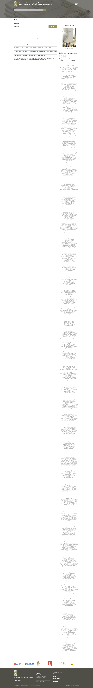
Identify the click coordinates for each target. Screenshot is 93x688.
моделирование (73, 431)
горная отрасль (69, 278)
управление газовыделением (69, 302)
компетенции (70, 321)
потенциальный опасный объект (69, 254)
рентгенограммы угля (69, 70)
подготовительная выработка (69, 299)
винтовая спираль (65, 152)
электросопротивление (66, 535)
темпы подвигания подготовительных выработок (69, 293)
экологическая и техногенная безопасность (69, 162)
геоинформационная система (69, 109)
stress (65, 321)
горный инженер (69, 119)
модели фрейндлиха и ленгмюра (67, 543)
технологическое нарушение (66, 191)
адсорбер (71, 641)
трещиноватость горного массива (69, 108)
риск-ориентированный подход (69, 420)
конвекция (64, 246)
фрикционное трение (66, 158)
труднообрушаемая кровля (69, 406)
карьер (73, 444)
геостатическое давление (65, 571)
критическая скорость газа (69, 401)
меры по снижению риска (69, 590)
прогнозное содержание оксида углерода (69, 189)
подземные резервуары (69, 303)
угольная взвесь (73, 557)
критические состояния (71, 143)
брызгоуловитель (73, 311)
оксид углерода (69, 187)
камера (70, 83)
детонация (73, 69)
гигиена (64, 124)
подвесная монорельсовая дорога (69, 169)
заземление (75, 128)
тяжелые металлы (65, 542)
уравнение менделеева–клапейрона (69, 399)
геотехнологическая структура (69, 271)
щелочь (74, 534)
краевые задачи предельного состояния (69, 347)
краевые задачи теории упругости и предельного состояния (69, 487)
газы (69, 517)
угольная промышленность (69, 197)
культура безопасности (69, 391)
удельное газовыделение (69, 188)
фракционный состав (69, 618)
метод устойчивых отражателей (69, 584)
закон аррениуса (72, 246)
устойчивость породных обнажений (69, 374)
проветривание (74, 517)
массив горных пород (69, 261)
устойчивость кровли (69, 521)
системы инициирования (69, 447)
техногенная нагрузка (72, 214)
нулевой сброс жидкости (69, 649)
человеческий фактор (69, 471)
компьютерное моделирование (69, 332)
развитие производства (69, 465)
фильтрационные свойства (69, 565)
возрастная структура (67, 617)
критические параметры (69, 598)
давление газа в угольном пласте (69, 576)
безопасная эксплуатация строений (69, 211)
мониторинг (72, 213)
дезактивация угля (73, 185)
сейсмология (63, 205)
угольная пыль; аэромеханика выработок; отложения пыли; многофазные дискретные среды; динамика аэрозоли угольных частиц (69, 549)
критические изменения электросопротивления (69, 177)
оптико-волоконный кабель (69, 545)
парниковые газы (65, 515)
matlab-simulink (69, 432)
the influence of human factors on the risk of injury (69, 320)
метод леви (74, 592)
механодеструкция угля (69, 184)
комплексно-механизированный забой (69, 90)
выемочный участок (67, 300)
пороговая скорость (73, 171)
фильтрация (74, 380)
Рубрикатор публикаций (41, 676)
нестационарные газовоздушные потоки (69, 285)
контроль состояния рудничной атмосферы (69, 136)
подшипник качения (73, 231)
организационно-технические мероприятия (69, 93)
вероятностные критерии (69, 505)
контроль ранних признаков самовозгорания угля (69, 138)
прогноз (71, 174)
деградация (66, 613)
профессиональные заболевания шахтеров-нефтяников (69, 436)
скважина (74, 71)
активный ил (64, 495)
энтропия (62, 307)
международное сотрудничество (69, 159)
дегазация (66, 73)
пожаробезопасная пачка (72, 134)
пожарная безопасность (69, 76)
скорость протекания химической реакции (69, 554)
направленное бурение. (69, 74)
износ (73, 172)
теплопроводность (67, 245)
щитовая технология (71, 121)
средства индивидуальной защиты (69, 546)
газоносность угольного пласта (69, 441)
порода (74, 560)
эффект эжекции (73, 518)
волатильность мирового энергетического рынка (69, 87)
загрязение (74, 612)
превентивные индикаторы (69, 394)
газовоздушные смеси (69, 305)
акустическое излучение (69, 636)
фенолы (73, 349)
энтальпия (65, 291)
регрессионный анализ (69, 457)
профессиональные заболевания (69, 221)
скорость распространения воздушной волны (69, 514)
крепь (66, 85)
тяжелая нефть (71, 312)
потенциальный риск (69, 198)
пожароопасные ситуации (69, 202)
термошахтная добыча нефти (69, 433)
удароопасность (65, 173)
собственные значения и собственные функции (69, 249)
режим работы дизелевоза (71, 170)
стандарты (74, 130)
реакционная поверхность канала (69, 627)
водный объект (66, 213)
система (76, 543)
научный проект (69, 160)
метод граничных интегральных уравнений (69, 651)
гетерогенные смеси (73, 500)
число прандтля (64, 629)
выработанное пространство (69, 573)
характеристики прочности (69, 344)
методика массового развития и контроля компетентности (69, 428)
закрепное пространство (69, 602)
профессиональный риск (69, 103)
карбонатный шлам (72, 308)
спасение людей (73, 258)
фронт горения (69, 356)
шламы (74, 617)
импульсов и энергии (69, 290)
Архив (49, 14)
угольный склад (72, 544)
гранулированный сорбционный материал (69, 310)
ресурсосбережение (72, 648)
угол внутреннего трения (69, 265)
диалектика (65, 118)
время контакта (73, 542)
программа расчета (69, 450)
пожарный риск (69, 255)
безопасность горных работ (69, 296)
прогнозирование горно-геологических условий (69, 520)
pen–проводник (73, 430)
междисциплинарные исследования (69, 89)
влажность (74, 535)
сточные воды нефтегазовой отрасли (69, 643)
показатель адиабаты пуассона (71, 307)
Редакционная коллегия (41, 677)
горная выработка (69, 269)
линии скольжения (69, 345)
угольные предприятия (66, 463)
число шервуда (69, 252)
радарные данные (69, 577)
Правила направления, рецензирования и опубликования (43, 680)
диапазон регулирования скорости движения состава (69, 230)
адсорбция (69, 309)
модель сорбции (69, 388)
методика (67, 174)
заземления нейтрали (65, 431)
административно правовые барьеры (69, 464)
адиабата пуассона (69, 181)
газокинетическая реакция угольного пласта (69, 298)
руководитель (69, 284)
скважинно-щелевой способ (69, 147)
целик (65, 84)
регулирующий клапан (69, 240)
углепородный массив (69, 633)
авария (76, 190)
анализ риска (75, 100)
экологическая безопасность (69, 645)
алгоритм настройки (67, 533)
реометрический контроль (66, 380)
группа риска (64, 353)
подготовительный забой (69, 112)
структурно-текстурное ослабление (69, 377)
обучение (64, 126)
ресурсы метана (64, 517)
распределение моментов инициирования (69, 449)
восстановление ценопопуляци (69, 616)
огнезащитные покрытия (69, 77)
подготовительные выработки (69, 368)
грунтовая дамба (69, 97)
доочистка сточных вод (69, 351)
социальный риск (73, 199)
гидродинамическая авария (66, 100)
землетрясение (72, 527)
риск (74, 314)
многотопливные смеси (67, 560)
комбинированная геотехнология (69, 272)
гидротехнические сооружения (69, 96)
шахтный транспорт (69, 241)
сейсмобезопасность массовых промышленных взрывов (69, 453)
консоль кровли (74, 373)
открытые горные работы (69, 497)
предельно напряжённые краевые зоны (69, 564)
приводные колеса (67, 172)
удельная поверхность (69, 443)
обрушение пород (69, 375)
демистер (66, 312)
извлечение (70, 85)
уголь (67, 83)
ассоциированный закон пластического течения (69, 631)
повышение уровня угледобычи (69, 88)
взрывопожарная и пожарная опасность (69, 201)
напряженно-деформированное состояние (69, 523)
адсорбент (64, 352)
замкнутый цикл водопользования (69, 647)
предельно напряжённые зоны (69, 343)
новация (75, 120)
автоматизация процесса (69, 282)
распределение (69, 561)
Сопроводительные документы (59, 673)
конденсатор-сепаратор (69, 642)
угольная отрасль (69, 75)
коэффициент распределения (69, 385)
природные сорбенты (65, 415)
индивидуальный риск (65, 199)
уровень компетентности (69, 474)
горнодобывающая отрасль (69, 123)
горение (74, 68)
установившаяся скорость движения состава (69, 226)
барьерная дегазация (67, 444)
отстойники (63, 501)
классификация (69, 472)
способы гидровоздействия (69, 145)
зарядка (75, 243)
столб (62, 84)
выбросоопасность (65, 185)
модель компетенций (69, 322)
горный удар (65, 527)
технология (75, 84)
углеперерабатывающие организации (69, 503)
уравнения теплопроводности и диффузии (69, 552)
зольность (73, 619)
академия (74, 158)
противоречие (72, 118)
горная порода (66, 153)
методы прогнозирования (69, 281)
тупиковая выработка (65, 518)
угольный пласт (66, 71)
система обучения (67, 283)
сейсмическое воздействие (69, 446)
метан (62, 67)
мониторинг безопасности (69, 98)
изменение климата (65, 398)
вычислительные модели (69, 218)
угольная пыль (67, 67)
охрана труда (69, 219)
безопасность (69, 122)
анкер (76, 152)
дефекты (75, 561)
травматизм (72, 101)
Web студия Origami (76, 685)
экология (71, 416)
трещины (69, 562)
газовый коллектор (67, 603)
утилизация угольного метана (69, 516)
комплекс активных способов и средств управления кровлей (69, 409)
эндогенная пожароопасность (69, 131)
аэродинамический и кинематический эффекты (69, 237)
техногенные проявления (69, 154)
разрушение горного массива (69, 155)
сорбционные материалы (72, 462)
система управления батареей (67, 243)
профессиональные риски (69, 127)
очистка (72, 415)
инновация (64, 121)
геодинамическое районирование (69, 337)
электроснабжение (70, 190)
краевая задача (66, 556)
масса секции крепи (64, 227)
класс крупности (66, 619)
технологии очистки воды (69, 646)
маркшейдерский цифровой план (69, 106)
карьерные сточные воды (67, 604)
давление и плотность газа (69, 511)
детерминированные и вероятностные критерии (69, 196)
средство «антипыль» (69, 168)
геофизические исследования (69, 599)
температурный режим (68, 314)
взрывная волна (66, 69)
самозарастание (69, 588)
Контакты (69, 14)
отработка (74, 83)
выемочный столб (65, 491)
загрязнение (72, 419)
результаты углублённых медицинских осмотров (69, 440)
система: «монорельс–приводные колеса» (69, 228)
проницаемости (66, 489)
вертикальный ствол (73, 78)
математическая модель (72, 501)
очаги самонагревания (69, 286)
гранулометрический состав (71, 536)
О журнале (32, 14)
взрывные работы (69, 445)
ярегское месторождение (69, 313)
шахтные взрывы (74, 67)
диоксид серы (64, 308)
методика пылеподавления (69, 167)
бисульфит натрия (65, 311)
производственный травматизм (69, 325)
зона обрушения (69, 601)
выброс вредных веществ (66, 499)
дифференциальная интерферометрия (69, 585)
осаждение (66, 500)
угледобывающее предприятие (69, 326)
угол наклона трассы (73, 227)
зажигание (64, 143)
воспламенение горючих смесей (69, 157)
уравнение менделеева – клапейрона (69, 628)
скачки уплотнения (72, 291)
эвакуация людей (65, 258)
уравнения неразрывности (69, 355)
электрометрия (73, 173)
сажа (62, 500)
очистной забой (69, 372)
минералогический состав (72, 620)
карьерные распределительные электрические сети (69, 329)
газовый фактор (69, 574)
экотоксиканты (66, 419)
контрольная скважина (73, 404)
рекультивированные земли (69, 587)
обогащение (65, 621)
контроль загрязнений (67, 541)
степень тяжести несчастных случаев (69, 390)
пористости (73, 489)
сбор (75, 604)
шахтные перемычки (69, 591)
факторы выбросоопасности (69, 360)
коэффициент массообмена (69, 251)
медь (76, 415)
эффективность (66, 116)
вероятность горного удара (69, 175)
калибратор (71, 152)
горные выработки (69, 141)
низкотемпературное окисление (69, 186)
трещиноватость (65, 378)
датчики (74, 541)
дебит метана (72, 73)
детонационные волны (69, 182)
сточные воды (67, 349)
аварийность (65, 101)
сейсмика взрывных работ (69, 455)
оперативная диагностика (69, 379)
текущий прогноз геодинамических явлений (69, 635)
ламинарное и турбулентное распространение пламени (69, 358)
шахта (63, 83)
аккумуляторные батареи (69, 239)
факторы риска (69, 476)
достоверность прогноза (69, 365)
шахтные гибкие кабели (66, 130)
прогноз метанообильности (69, 301)
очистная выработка (69, 410)
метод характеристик (69, 183)
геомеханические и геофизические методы (69, 531)
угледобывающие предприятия (69, 473)
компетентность (71, 126)
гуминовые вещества (67, 414)
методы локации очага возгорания (69, 140)
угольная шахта (69, 111)
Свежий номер (59, 14)
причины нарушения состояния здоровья (69, 589)
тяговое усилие (65, 171)
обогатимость (63, 620)
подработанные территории (69, 212)
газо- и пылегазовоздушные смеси (69, 142)
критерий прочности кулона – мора (69, 348)
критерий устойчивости (69, 376)
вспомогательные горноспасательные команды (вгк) (69, 426)
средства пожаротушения (69, 260)
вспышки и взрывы (69, 156)
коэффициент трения (69, 222)
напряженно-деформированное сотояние (69, 652)
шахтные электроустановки (66, 128)
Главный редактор (40, 681)
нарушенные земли (69, 586)
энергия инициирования (69, 559)
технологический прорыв (71, 117)
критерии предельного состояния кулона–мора (69, 268)
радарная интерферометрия (69, 579)
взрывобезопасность (66, 68)
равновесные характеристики (69, 386)
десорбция (66, 416)
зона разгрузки (75, 571)
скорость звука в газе (69, 512)
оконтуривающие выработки (69, 657)
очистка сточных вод (69, 644)
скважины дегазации (69, 572)
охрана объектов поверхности (69, 210)
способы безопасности (69, 504)
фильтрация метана (69, 402)
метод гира (63, 557)
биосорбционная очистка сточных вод (69, 496)
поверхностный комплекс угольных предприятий (69, 204)
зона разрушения (64, 404)
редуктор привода (65, 231)
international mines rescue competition (69, 429)
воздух (65, 558)
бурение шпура (72, 442)
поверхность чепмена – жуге (69, 336)
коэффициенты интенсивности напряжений (69, 275)
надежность (63, 190)
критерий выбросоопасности (69, 532)
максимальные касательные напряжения (69, 405)
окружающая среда (69, 417)
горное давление (65, 371)
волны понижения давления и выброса (69, 400)
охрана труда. (64, 78)
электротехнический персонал (69, 354)
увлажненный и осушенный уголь (69, 133)
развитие (64, 117)
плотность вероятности (69, 359)
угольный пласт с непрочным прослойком (69, 563)
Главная (23, 14)
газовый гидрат (65, 333)
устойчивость (64, 407)
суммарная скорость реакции (69, 626)
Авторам (41, 14)
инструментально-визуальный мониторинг (69, 485)
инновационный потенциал (67, 120)
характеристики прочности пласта (69, 413)
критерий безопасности (69, 99)
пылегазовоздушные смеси (69, 244)
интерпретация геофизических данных (69, 526)
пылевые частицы (69, 217)
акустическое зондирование (69, 600)
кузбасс (62, 206)
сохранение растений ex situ (69, 614)
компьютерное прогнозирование (69, 110)
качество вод (64, 214)
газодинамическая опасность (69, 575)
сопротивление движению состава (69, 224)
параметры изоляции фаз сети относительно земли (69, 331)
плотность (63, 536)
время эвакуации (69, 259)
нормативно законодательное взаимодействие (69, 468)
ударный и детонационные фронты (69, 335)
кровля (70, 84)
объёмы (73, 603)
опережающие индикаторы (69, 393)
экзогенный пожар (64, 544)
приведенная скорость (69, 597)
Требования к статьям (57, 672)
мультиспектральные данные (69, 578)
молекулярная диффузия (69, 477)
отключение (75, 191)
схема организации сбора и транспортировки (69, 607)
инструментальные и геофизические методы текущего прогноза (69, 363)
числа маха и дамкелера (69, 144)
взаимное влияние (69, 483)
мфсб (76, 544)
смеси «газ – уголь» (73, 398)
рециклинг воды (64, 648)
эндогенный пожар (69, 132)
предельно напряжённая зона (69, 632)
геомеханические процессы (69, 490)
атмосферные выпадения (69, 216)
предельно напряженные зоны (69, 266)
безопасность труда (69, 323)
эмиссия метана (72, 515)
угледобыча (73, 116)
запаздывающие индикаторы (69, 392)
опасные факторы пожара (69, 200)
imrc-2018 (63, 430)
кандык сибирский (69, 615)
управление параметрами (69, 448)
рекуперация (73, 242)
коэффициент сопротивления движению (69, 223)
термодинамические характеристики (69, 387)
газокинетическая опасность (69, 369)
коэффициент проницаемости (69, 403)
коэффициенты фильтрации (69, 488)
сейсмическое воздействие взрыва (69, 456)
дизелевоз (63, 170)
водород (68, 557)
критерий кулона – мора (73, 629)
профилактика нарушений (69, 470)
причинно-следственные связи (69, 102)
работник (73, 283)
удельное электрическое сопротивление (69, 418)
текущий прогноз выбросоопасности (69, 529)
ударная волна (71, 558)
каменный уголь (73, 333)
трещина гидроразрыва (69, 277)
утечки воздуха (63, 134)
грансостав (63, 561)
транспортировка (69, 605)
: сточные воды (63, 462)
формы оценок (74, 463)
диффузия (73, 245)
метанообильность (69, 366)
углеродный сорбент (71, 495)
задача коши (73, 556)
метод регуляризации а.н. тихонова (69, 528)
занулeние (68, 430)
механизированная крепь (65, 373)
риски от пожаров (69, 506)
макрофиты (71, 613)
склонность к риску (72, 353)
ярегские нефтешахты (69, 434)
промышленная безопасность (69, 475)
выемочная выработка (72, 407)
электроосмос (65, 534)
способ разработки (69, 270)
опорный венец (72, 153)
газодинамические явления (69, 334)
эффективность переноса (69, 502)
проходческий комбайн (69, 113)
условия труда (71, 124)
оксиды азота (75, 499)
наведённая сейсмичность (71, 205)
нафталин (67, 641)
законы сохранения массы (69, 289)
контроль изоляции (69, 129)
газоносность (69, 294)
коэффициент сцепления (69, 264)
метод (74, 300)
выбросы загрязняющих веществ (69, 215)
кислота (70, 534)
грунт (73, 533)
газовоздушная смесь (69, 238)
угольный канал (72, 621)
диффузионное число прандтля (69, 253)
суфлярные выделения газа (69, 304)
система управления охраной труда (69, 280)
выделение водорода (66, 242)
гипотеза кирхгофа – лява (66, 592)
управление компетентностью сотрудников (69, 423)
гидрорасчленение (66, 146)
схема (67, 84)
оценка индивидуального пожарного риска (69, 257)
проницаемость (73, 378)
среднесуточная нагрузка (69, 91)
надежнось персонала (72, 352)
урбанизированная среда (66, 612)
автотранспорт (69, 498)
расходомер (65, 442)
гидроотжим (73, 146)
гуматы (73, 414)
